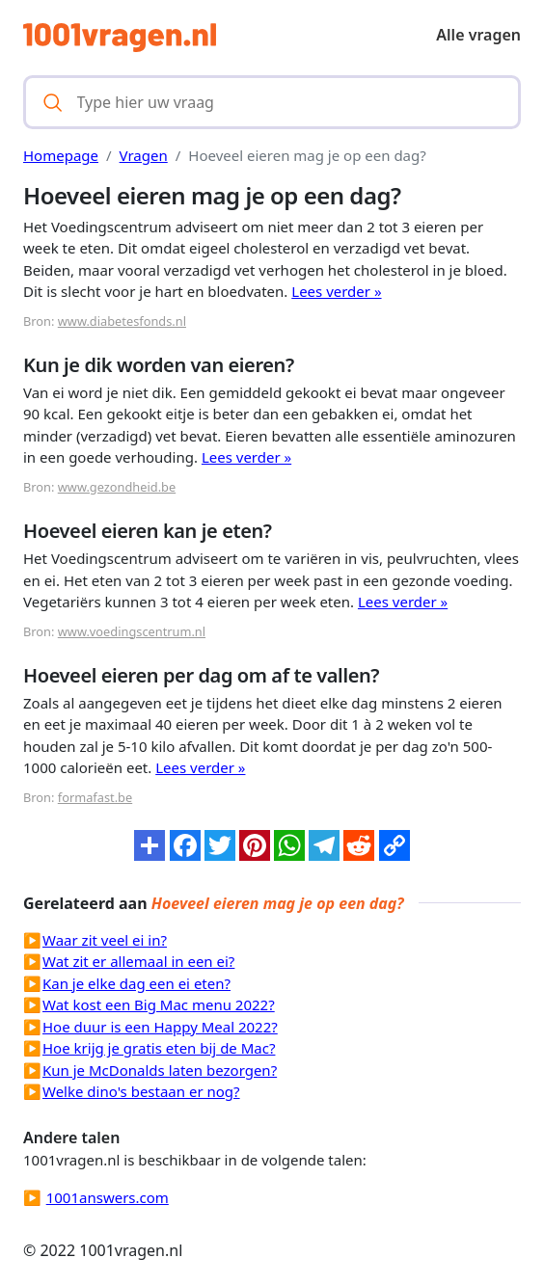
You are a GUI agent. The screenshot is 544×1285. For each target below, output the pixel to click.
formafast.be (95, 797)
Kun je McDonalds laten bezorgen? (159, 1070)
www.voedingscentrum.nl (131, 631)
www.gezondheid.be (117, 486)
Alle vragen (478, 34)
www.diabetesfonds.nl (122, 321)
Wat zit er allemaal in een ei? (138, 961)
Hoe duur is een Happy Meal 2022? (160, 1026)
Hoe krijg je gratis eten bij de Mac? (158, 1047)
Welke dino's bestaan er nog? (141, 1091)
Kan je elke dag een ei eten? (136, 983)
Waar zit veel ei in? (104, 940)
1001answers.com (107, 1197)
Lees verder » (336, 291)
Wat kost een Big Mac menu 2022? (158, 1004)
